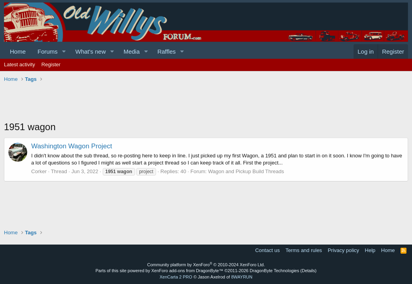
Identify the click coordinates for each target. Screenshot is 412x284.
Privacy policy (343, 250)
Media (132, 51)
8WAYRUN (241, 277)
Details (308, 270)
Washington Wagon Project (71, 146)
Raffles (166, 51)
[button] (64, 51)
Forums (48, 51)
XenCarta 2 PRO (176, 277)
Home (18, 51)
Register (50, 64)
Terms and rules (304, 250)
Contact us (267, 250)
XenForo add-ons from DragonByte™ (187, 270)
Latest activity (19, 64)
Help (370, 250)
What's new (90, 51)
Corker (39, 171)
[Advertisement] (148, 102)
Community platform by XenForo (206, 264)
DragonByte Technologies (274, 270)
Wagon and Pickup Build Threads (246, 171)
